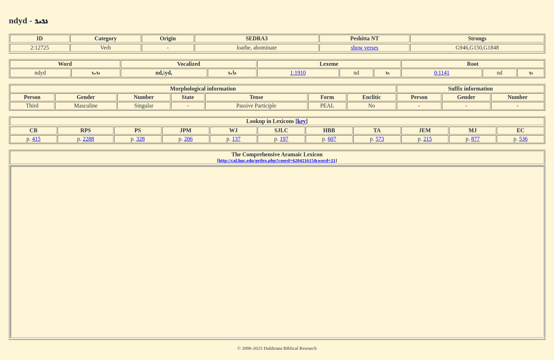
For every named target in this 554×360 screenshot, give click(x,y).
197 (284, 139)
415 (36, 139)
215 (427, 139)
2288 (88, 139)
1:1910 (298, 73)
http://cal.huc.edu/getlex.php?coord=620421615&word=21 (277, 160)
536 (523, 139)
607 (332, 139)
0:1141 (441, 73)
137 (236, 139)
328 (140, 139)
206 (188, 139)
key (301, 121)
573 (380, 139)
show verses (364, 48)
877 (475, 139)
